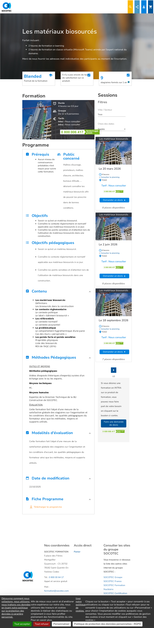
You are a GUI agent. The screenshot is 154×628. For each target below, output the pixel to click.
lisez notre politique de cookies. (80, 604)
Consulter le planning (109, 177)
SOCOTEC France (113, 581)
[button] (58, 292)
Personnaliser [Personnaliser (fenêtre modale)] (61, 624)
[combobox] (112, 114)
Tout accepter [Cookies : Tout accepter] (22, 624)
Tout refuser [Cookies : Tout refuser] (42, 624)
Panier (77, 551)
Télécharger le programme (48, 506)
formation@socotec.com (56, 590)
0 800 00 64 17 (56, 577)
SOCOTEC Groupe (113, 577)
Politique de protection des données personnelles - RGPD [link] (107, 624)
